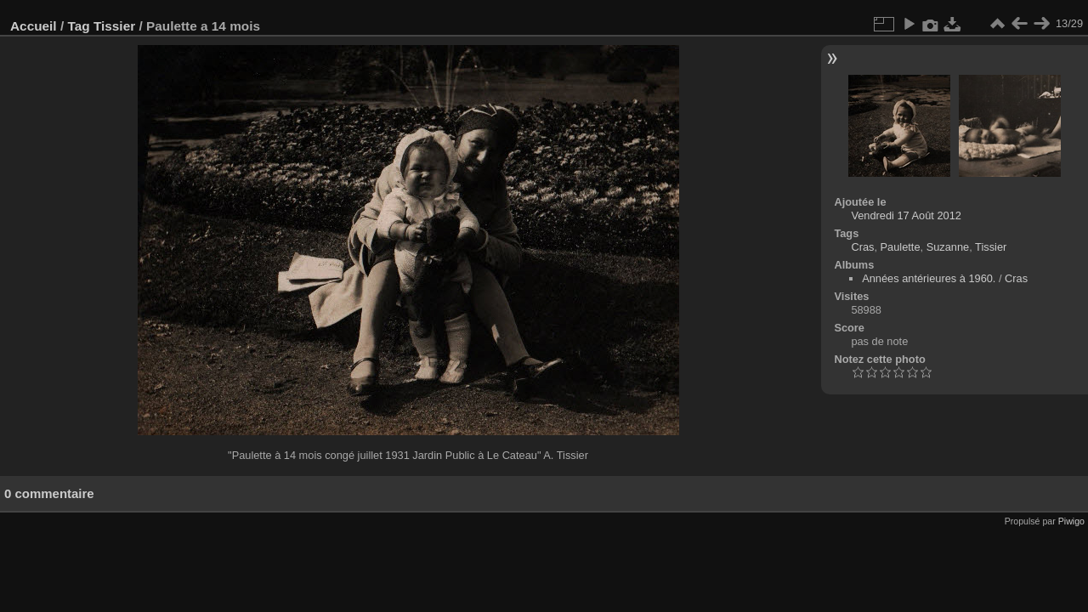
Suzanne (948, 247)
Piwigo (1071, 521)
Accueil (33, 26)
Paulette (901, 247)
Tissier (114, 26)
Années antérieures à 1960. (928, 278)
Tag (78, 26)
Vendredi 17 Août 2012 (906, 215)
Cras (862, 247)
